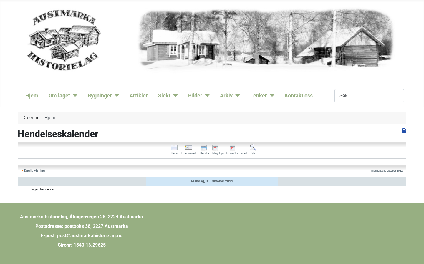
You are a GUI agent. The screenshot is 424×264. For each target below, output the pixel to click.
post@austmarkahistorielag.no (89, 235)
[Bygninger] (115, 95)
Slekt (164, 96)
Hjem (31, 96)
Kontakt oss (299, 96)
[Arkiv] (236, 95)
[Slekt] (174, 95)
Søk (330, 95)
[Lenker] (270, 95)
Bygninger (100, 96)
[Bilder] (206, 95)
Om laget (59, 96)
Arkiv (226, 96)
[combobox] (369, 95)
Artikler (139, 96)
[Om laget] (73, 95)
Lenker (258, 96)
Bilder (195, 96)
